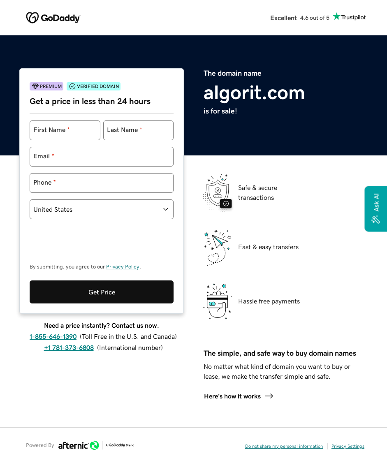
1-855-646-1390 (53, 336)
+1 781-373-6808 (69, 347)
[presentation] (92, 245)
